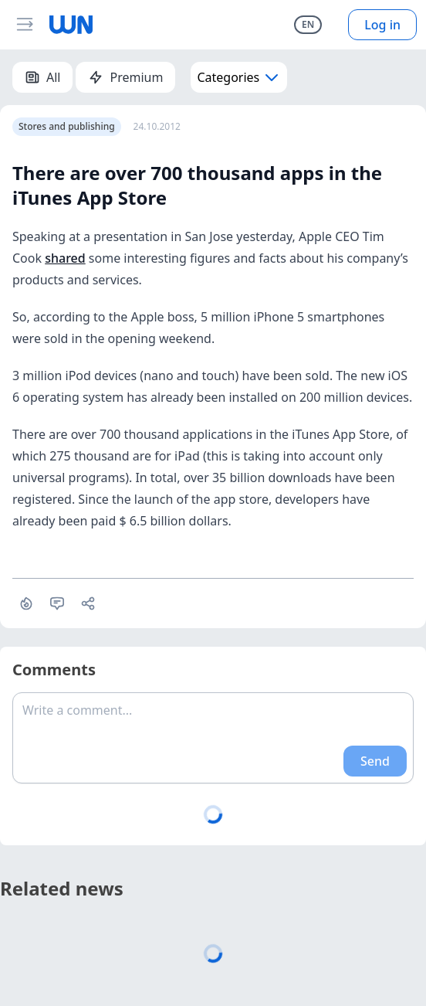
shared (65, 258)
